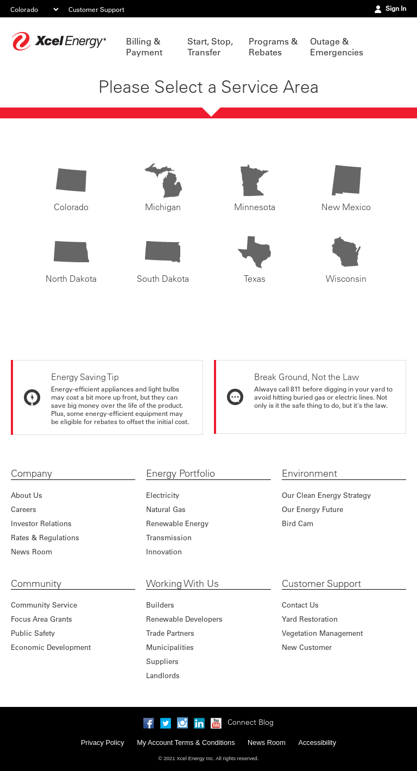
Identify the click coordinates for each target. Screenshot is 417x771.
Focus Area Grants (41, 618)
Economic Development (51, 647)
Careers (23, 509)
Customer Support (96, 9)
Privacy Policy (102, 742)
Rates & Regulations (45, 537)
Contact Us (300, 604)
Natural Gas (166, 509)
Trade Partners (170, 632)
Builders (160, 604)
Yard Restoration (310, 618)
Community (36, 584)
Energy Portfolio (180, 473)
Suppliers (162, 661)
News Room (31, 551)
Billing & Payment (144, 47)
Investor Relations (41, 523)
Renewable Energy (177, 523)
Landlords (163, 675)
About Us (26, 495)
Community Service (44, 604)
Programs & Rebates (273, 47)
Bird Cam (297, 523)
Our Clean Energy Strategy (326, 495)
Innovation (164, 551)
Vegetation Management (322, 632)
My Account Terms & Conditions (186, 742)
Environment (309, 473)
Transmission (169, 537)
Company (31, 473)
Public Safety (33, 632)
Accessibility (317, 742)
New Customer (307, 647)
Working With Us (182, 584)
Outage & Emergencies (335, 47)
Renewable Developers (184, 618)
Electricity (162, 495)
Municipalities (170, 647)
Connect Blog (251, 722)
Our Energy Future (312, 509)
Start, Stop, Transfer (210, 47)
